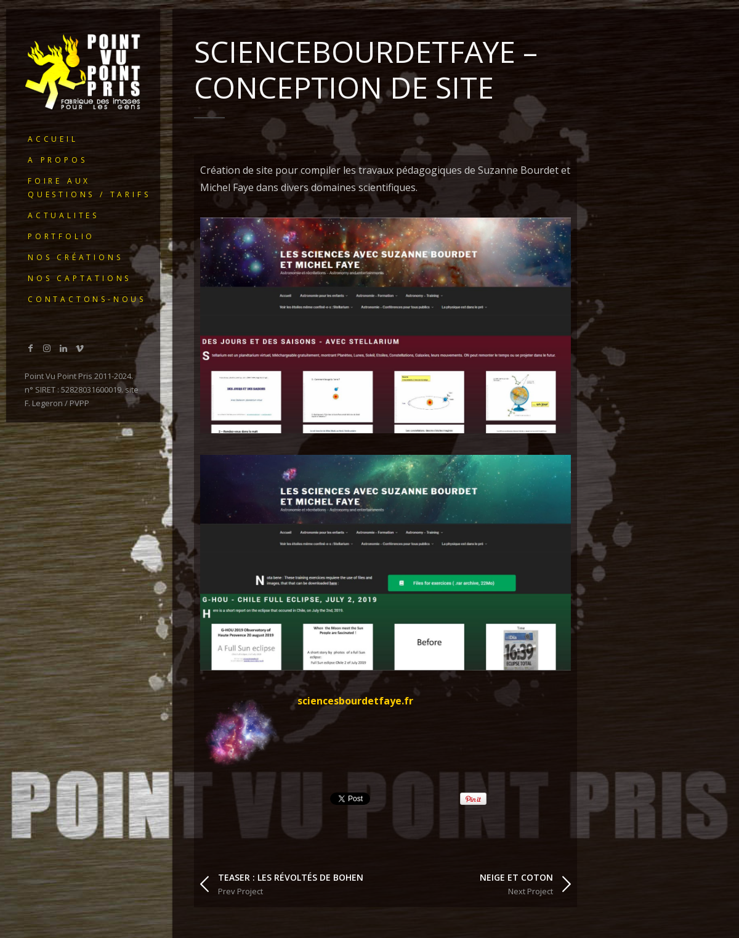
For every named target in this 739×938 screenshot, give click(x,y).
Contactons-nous (87, 299)
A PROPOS (57, 160)
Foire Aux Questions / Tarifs (89, 188)
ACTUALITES (63, 215)
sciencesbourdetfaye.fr (355, 701)
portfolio (61, 236)
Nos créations (75, 257)
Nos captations (79, 278)
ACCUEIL (53, 139)
